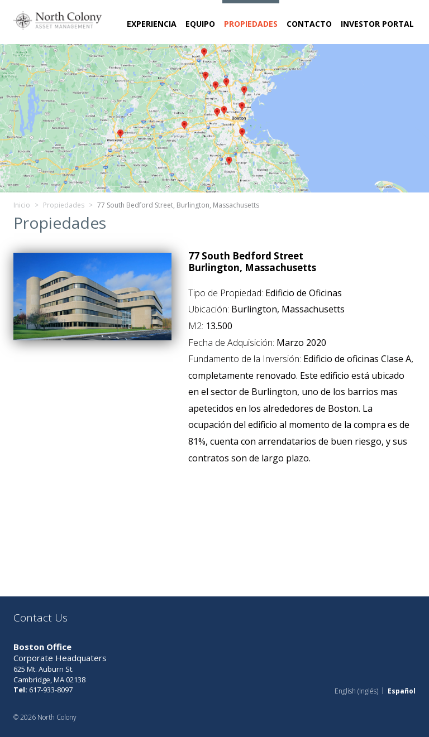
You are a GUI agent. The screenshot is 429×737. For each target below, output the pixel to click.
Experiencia (152, 23)
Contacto (309, 23)
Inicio (21, 205)
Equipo (200, 23)
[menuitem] (356, 691)
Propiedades (251, 23)
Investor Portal (377, 23)
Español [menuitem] (402, 690)
